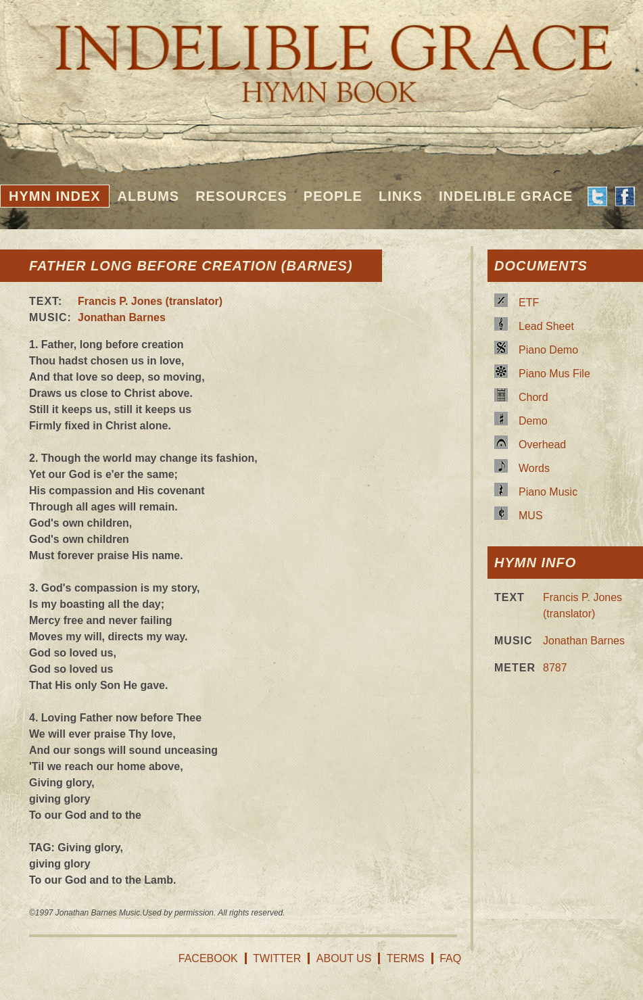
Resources (241, 196)
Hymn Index (55, 196)
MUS (531, 515)
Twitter (277, 958)
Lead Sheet (546, 326)
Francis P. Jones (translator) (150, 301)
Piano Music (548, 492)
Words (534, 468)
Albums (149, 196)
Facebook (208, 958)
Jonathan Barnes (122, 317)
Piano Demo (548, 350)
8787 (555, 667)
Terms (406, 958)
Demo (533, 421)
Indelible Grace (506, 196)
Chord (533, 397)
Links (401, 196)
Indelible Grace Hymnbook (321, 54)
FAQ (450, 958)
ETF (529, 302)
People (333, 196)
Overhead (542, 444)
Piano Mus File (554, 373)
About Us (344, 958)
